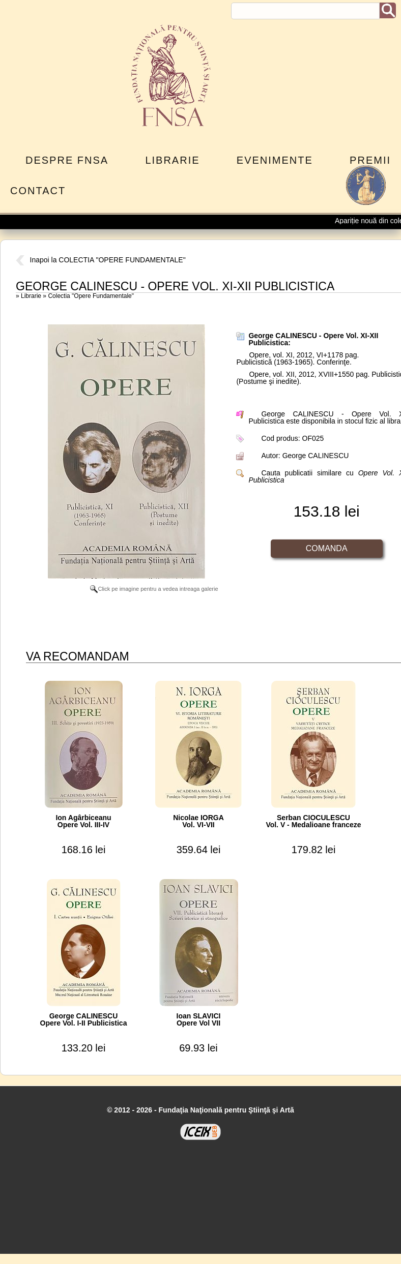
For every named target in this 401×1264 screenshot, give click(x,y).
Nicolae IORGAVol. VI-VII (198, 821)
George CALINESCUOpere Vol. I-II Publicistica (83, 1019)
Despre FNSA (66, 160)
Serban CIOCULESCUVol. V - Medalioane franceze (313, 821)
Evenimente (275, 160)
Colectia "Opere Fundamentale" (91, 295)
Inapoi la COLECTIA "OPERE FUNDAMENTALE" (101, 260)
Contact (38, 190)
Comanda (327, 548)
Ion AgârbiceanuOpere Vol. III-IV (83, 821)
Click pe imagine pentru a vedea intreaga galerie (154, 589)
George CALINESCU (315, 456)
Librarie (172, 160)
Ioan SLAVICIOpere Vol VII (199, 1019)
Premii (370, 160)
